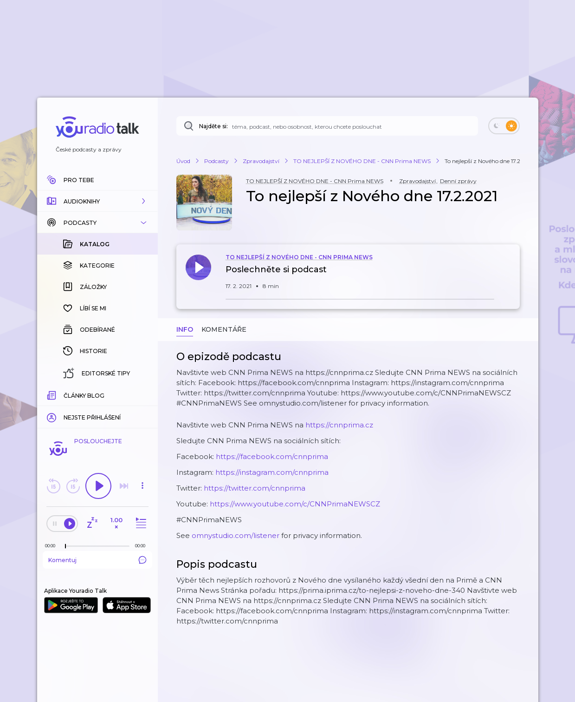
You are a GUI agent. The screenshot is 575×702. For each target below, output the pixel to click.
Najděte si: (213, 126)
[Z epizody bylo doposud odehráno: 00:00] (52, 545)
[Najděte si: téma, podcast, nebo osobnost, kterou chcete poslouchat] (327, 126)
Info (184, 329)
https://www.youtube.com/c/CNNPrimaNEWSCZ (295, 503)
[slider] (65, 546)
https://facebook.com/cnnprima (272, 456)
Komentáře (223, 329)
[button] (97, 201)
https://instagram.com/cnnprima (272, 472)
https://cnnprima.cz (339, 424)
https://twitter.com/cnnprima (254, 488)
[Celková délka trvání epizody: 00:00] (142, 545)
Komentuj (97, 560)
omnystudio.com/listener (235, 535)
